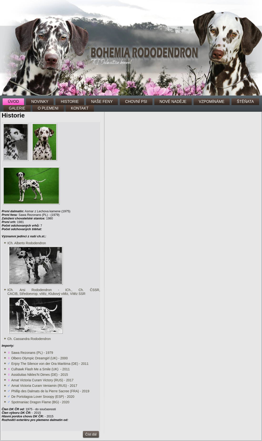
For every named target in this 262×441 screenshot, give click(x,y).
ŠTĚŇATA (245, 102)
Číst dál (90, 434)
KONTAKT (80, 108)
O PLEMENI (48, 108)
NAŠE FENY (102, 102)
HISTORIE (70, 102)
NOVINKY (39, 102)
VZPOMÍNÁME (212, 102)
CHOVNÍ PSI (136, 102)
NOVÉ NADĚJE (173, 102)
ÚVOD (13, 102)
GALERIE (17, 108)
